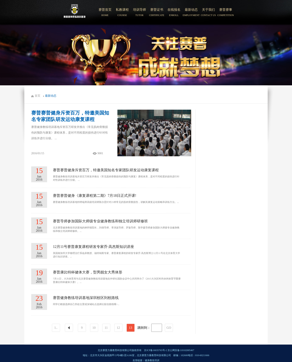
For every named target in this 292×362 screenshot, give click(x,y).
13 (130, 327)
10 (94, 327)
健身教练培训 (152, 360)
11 (106, 327)
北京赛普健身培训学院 (74, 12)
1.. (56, 327)
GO (168, 327)
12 (118, 327)
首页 (37, 95)
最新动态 (50, 95)
